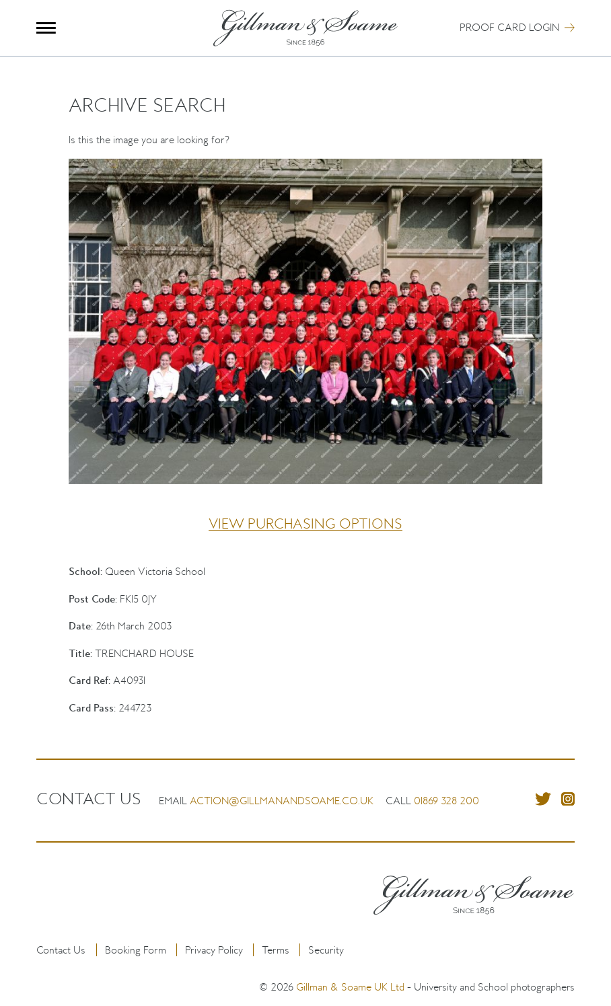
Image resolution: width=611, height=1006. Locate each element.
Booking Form (135, 949)
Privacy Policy (214, 949)
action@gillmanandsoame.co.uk (281, 800)
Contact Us (60, 949)
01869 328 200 (446, 800)
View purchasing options (305, 524)
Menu (46, 28)
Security (326, 949)
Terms (275, 949)
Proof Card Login (509, 27)
